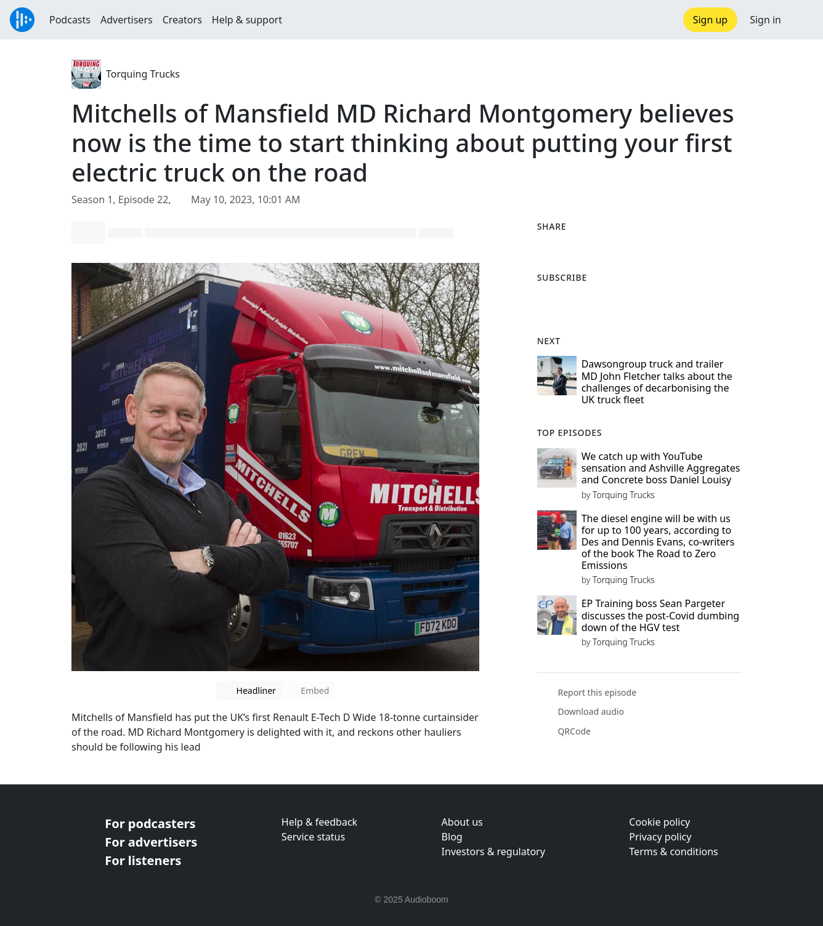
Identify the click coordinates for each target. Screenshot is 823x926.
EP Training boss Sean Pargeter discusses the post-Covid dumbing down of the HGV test (660, 615)
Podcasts (70, 19)
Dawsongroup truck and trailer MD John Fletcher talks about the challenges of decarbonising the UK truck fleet (657, 381)
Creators (182, 19)
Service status (313, 836)
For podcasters (150, 823)
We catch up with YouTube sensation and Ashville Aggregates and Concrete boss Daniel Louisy (661, 467)
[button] (802, 19)
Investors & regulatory (493, 851)
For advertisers (151, 842)
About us (462, 822)
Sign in (765, 19)
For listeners (143, 860)
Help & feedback (319, 822)
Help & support (247, 19)
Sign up (710, 19)
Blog (452, 836)
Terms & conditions (673, 851)
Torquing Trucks (143, 74)
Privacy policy (660, 836)
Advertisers (126, 19)
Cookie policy (659, 822)
